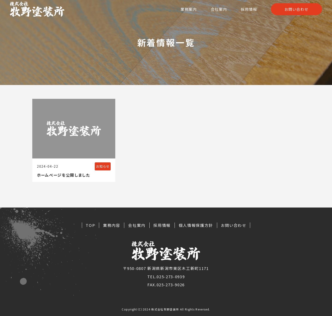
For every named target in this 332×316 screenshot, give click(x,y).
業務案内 (184, 11)
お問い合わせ (295, 11)
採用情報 (247, 11)
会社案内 (216, 11)
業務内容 (111, 225)
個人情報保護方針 (196, 225)
